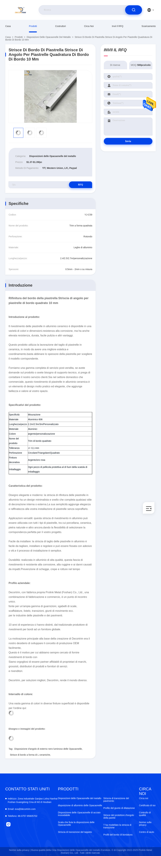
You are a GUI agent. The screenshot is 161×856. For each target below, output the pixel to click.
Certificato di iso (147, 805)
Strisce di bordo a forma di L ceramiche (30, 754)
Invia (128, 141)
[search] (133, 10)
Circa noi (89, 26)
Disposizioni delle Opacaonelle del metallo (49, 37)
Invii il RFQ (117, 26)
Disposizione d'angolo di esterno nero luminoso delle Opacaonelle (48, 749)
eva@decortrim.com (22, 809)
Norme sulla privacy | (20, 850)
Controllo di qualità (145, 813)
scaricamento (148, 26)
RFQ (80, 184)
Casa (8, 26)
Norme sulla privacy (145, 823)
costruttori (60, 26)
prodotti (33, 26)
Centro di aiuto (146, 832)
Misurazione (34, 414)
